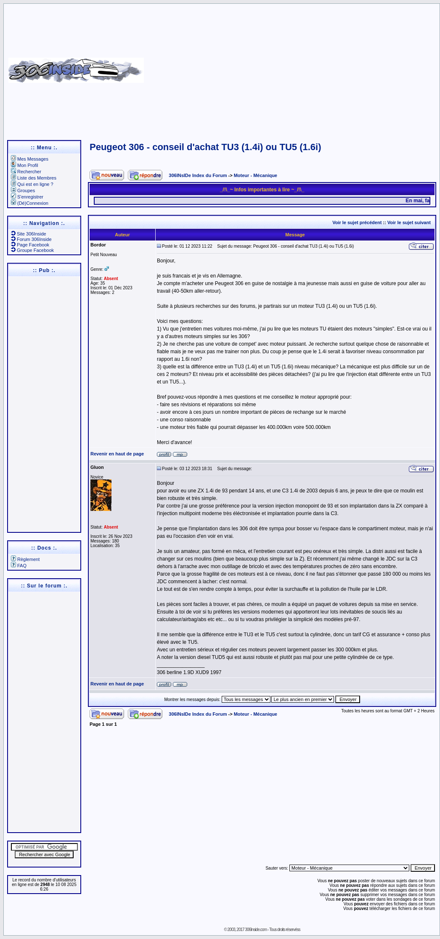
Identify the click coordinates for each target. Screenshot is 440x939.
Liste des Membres (33, 177)
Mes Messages (29, 158)
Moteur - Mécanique (255, 175)
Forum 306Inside (31, 239)
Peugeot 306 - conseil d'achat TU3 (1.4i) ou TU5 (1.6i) (205, 147)
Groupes (23, 190)
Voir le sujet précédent (357, 222)
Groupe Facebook (32, 250)
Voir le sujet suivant (409, 222)
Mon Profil (24, 165)
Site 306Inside (28, 233)
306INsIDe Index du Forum (198, 175)
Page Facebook (30, 244)
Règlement (25, 559)
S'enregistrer (27, 196)
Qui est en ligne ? (32, 184)
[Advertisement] (290, 67)
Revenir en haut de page (117, 453)
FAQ (19, 565)
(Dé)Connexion (29, 203)
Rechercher (26, 171)
